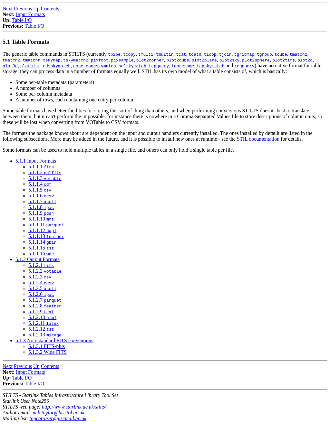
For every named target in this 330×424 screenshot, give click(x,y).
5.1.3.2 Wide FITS (47, 352)
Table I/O (22, 20)
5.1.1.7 (42, 201)
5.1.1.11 (46, 224)
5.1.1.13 (46, 236)
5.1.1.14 (42, 242)
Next (8, 8)
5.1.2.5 (42, 288)
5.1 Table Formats (26, 41)
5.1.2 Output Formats (37, 259)
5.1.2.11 (43, 323)
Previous (23, 8)
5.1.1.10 (41, 218)
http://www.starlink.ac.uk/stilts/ (74, 407)
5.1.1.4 (39, 184)
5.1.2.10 (42, 317)
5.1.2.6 (41, 294)
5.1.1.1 (41, 166)
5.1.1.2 (45, 172)
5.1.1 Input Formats (35, 161)
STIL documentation (258, 139)
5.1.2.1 (41, 265)
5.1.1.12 (42, 230)
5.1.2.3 (39, 276)
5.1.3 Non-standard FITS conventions (54, 340)
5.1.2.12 (41, 329)
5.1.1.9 (41, 213)
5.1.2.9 (41, 311)
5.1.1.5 (39, 190)
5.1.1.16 (41, 253)
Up (36, 8)
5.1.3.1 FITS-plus (46, 346)
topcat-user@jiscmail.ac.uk (58, 418)
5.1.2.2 (45, 271)
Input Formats (30, 14)
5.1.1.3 (45, 178)
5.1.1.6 (41, 195)
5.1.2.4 (41, 282)
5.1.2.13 (45, 334)
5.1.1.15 (41, 247)
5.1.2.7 (45, 300)
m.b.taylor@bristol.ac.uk (58, 412)
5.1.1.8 (41, 207)
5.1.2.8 (45, 305)
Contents (50, 8)
